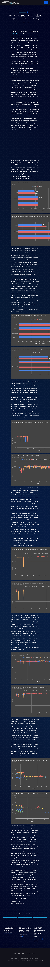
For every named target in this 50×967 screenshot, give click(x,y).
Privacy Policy (31, 953)
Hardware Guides (23, 12)
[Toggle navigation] (46, 2)
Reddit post (16, 34)
